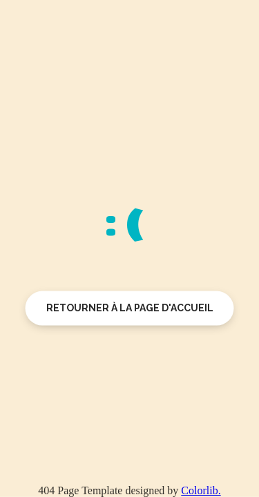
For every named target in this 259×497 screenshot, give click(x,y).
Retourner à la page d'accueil (129, 307)
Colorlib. (200, 490)
